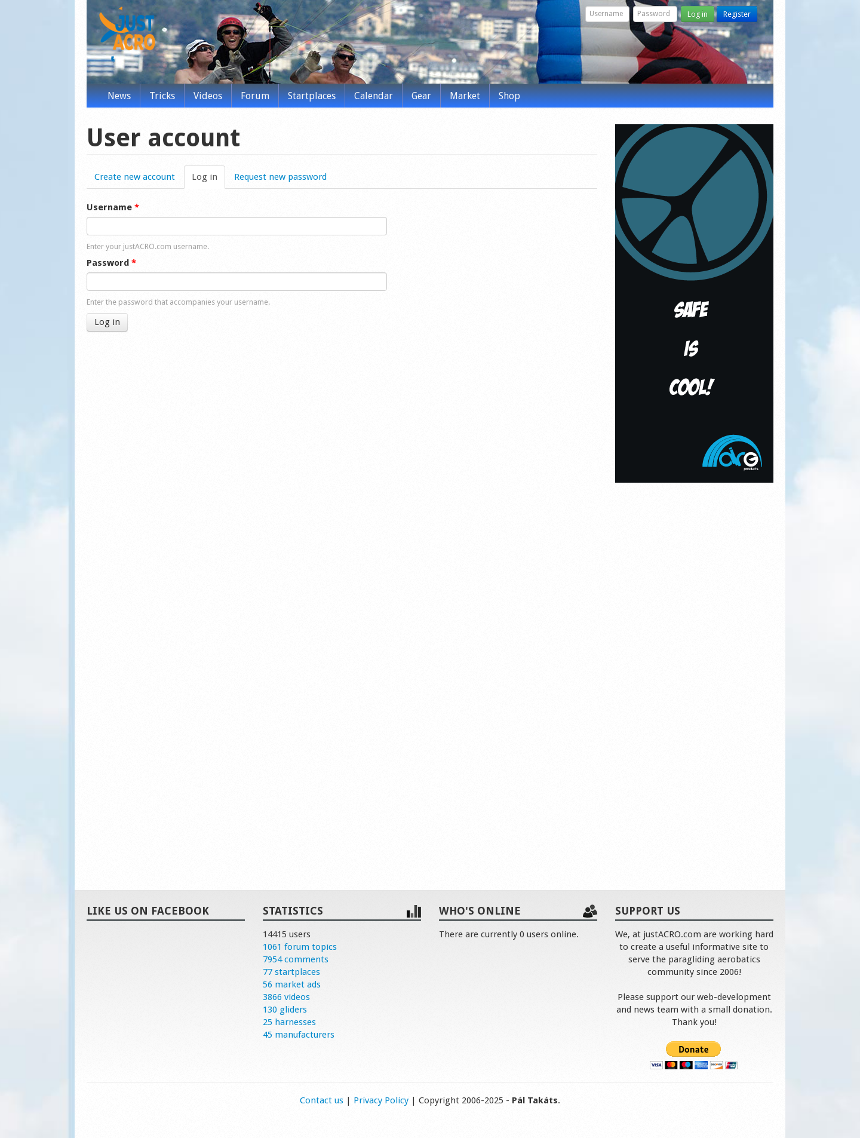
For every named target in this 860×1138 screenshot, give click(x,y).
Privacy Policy (381, 1100)
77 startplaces (291, 972)
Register (737, 14)
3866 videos (286, 997)
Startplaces (312, 96)
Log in (697, 14)
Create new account (134, 176)
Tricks (162, 96)
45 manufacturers (298, 1034)
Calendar (373, 96)
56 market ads (292, 984)
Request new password (280, 176)
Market (465, 96)
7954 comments (295, 959)
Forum (255, 96)
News (119, 96)
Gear (421, 96)
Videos (208, 96)
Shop (509, 96)
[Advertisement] (694, 674)
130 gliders (285, 1009)
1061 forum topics (300, 946)
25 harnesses (289, 1022)
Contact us (321, 1100)
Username (113, 207)
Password (111, 262)
